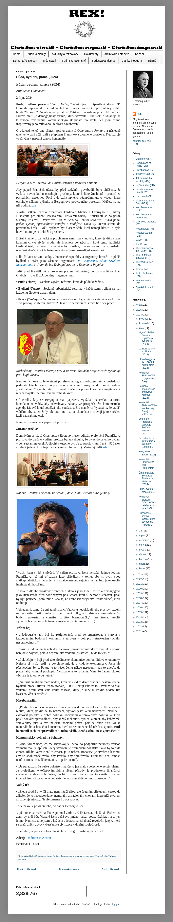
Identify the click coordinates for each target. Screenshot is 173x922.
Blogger (115, 904)
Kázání (139, 54)
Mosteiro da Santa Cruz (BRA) (145, 202)
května (143, 549)
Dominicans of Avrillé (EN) (143, 164)
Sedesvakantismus (104, 60)
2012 (139, 626)
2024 (139, 314)
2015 (139, 612)
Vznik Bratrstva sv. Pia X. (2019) (147, 351)
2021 (139, 583)
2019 (139, 593)
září (141, 530)
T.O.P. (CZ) (142, 243)
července (144, 540)
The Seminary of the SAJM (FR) (144, 249)
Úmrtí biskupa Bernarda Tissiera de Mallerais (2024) (146, 478)
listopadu (144, 323)
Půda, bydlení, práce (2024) (147, 490)
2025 (139, 309)
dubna (143, 554)
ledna (142, 568)
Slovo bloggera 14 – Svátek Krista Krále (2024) (147, 363)
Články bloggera (131, 60)
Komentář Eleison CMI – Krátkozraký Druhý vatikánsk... (148, 408)
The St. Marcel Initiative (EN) (143, 256)
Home (16, 54)
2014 (139, 617)
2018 (139, 598)
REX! (139, 114)
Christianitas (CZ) (145, 170)
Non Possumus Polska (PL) (144, 216)
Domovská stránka (69, 869)
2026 (139, 305)
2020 (139, 588)
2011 (139, 631)
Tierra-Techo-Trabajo (105, 856)
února (142, 563)
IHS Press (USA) (145, 174)
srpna (142, 535)
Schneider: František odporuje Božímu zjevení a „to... (145, 426)
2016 (139, 607)
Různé (152, 60)
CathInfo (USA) (144, 158)
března (143, 559)
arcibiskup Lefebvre (116, 54)
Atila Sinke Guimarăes (35, 856)
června (143, 544)
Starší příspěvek (110, 869)
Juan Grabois (53, 856)
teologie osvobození (84, 856)
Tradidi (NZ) (142, 269)
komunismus (67, 856)
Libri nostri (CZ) (144, 196)
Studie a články (36, 54)
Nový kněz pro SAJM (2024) (147, 453)
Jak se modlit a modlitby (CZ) (144, 179)
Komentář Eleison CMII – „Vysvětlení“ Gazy (147, 377)
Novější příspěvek (26, 869)
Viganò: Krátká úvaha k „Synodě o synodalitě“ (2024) (147, 338)
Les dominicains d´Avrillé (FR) (145, 191)
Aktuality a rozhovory (65, 54)
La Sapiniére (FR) (145, 185)
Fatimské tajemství (74, 60)
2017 (139, 602)
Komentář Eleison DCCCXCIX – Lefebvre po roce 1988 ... (147, 502)
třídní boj (22, 859)
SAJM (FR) (142, 239)
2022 (139, 579)
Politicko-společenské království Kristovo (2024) (147, 392)
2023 (139, 574)
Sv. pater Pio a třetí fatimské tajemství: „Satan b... (147, 442)
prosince (144, 318)
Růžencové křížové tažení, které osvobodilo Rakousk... (147, 519)
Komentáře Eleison (25, 60)
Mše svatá (49, 60)
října (142, 328)
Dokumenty (91, 54)
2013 (139, 621)
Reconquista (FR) (145, 228)
